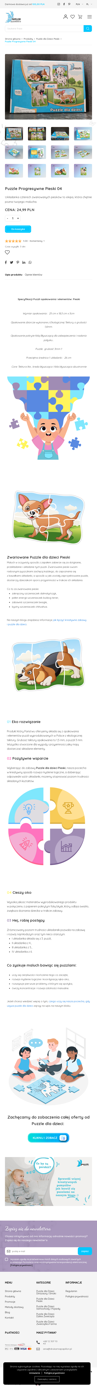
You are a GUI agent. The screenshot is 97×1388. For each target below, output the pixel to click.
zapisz (85, 1251)
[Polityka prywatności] (21, 1265)
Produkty (28, 38)
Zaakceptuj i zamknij (46, 1379)
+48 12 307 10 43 (50, 1342)
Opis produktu (13, 274)
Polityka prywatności (54, 1373)
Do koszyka (18, 229)
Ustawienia (34, 1373)
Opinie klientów (33, 274)
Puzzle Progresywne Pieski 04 (20, 41)
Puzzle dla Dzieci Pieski (47, 38)
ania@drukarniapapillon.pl (51, 1349)
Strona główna (12, 38)
